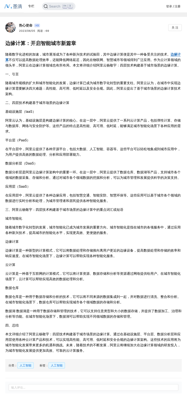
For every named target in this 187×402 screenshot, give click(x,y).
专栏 (31, 6)
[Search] (58, 6)
